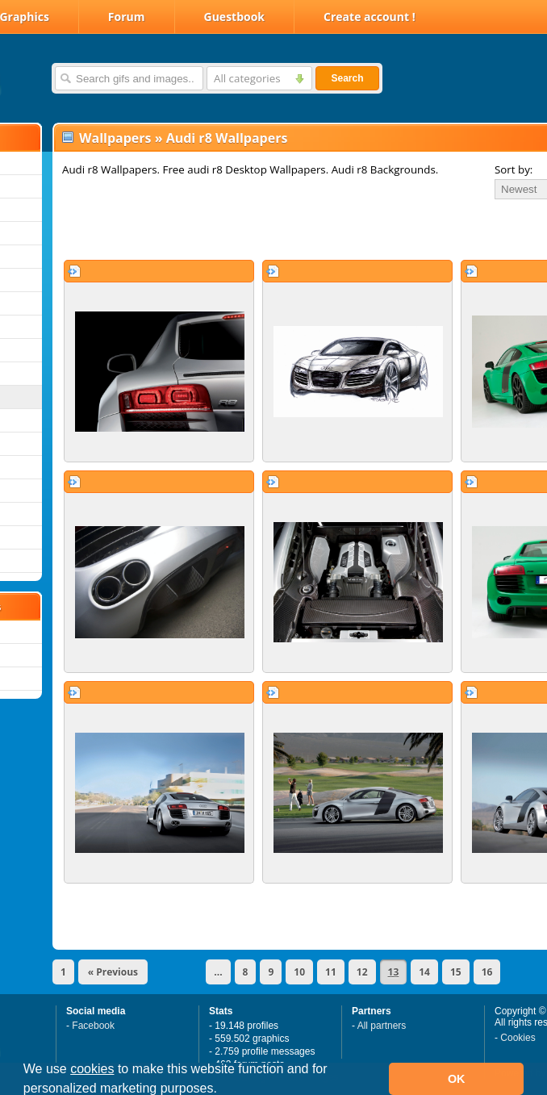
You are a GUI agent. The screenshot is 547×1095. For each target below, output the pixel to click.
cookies (92, 1069)
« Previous (113, 972)
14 (424, 972)
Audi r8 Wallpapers (227, 138)
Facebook (93, 1025)
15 (455, 972)
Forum (126, 16)
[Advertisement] (243, 229)
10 (299, 972)
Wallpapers (115, 138)
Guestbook (234, 16)
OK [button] (457, 1078)
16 (487, 972)
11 (330, 972)
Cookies (517, 1037)
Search (347, 78)
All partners (382, 1025)
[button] (222, 1090)
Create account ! (369, 16)
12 (362, 972)
